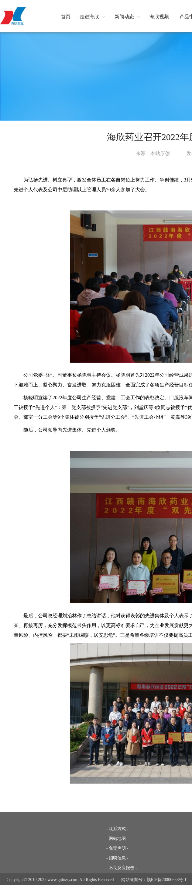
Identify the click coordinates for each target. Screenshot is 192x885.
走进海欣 (92, 16)
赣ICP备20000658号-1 (167, 879)
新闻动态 (127, 16)
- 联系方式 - (117, 829)
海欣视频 (159, 16)
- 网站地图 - (117, 838)
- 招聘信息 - (117, 858)
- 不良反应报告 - (121, 868)
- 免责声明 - (117, 848)
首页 (65, 16)
